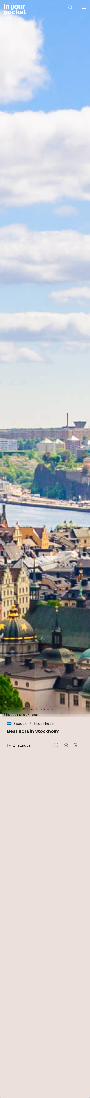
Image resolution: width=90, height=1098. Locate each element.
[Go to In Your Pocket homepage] (15, 12)
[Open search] (70, 7)
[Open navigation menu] (83, 7)
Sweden (20, 723)
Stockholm (44, 723)
